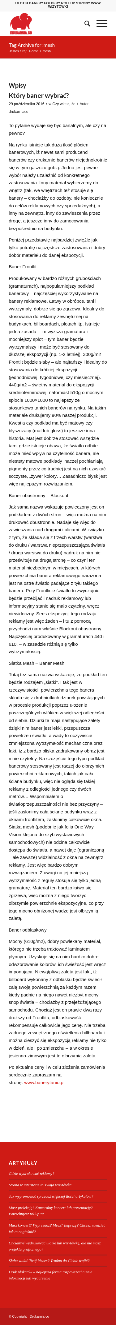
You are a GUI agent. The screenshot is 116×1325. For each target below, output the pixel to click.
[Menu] (98, 23)
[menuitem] (84, 23)
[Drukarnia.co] (48, 23)
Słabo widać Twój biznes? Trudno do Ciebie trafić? (49, 1261)
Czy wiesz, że (63, 104)
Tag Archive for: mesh (32, 45)
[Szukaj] (84, 23)
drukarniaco (18, 112)
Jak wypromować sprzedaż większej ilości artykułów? (51, 1196)
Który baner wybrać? (39, 95)
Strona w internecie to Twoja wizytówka (40, 1185)
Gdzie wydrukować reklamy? (31, 1173)
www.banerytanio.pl (44, 1082)
